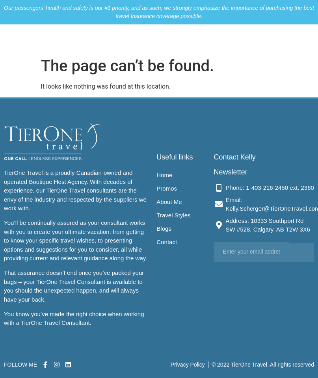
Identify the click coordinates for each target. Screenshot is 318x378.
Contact (248, 39)
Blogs (227, 39)
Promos (147, 39)
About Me (172, 39)
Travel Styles (202, 39)
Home (127, 39)
